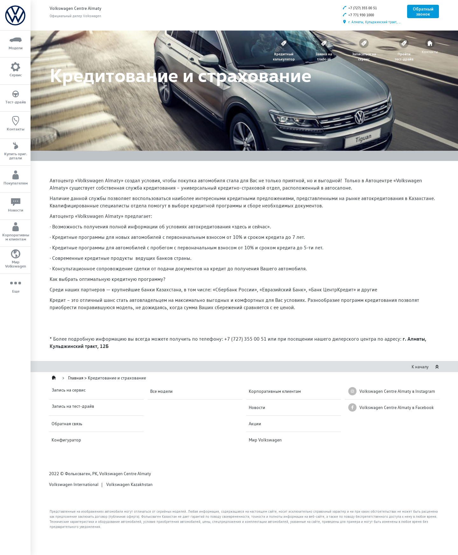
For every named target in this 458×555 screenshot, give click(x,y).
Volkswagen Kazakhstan (129, 484)
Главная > (78, 377)
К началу (425, 366)
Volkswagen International (74, 484)
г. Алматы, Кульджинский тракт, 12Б (373, 22)
